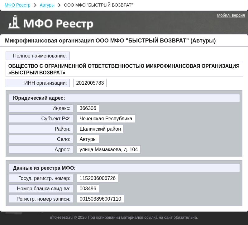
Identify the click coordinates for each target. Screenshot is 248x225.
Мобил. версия (231, 15)
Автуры (47, 5)
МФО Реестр (17, 5)
